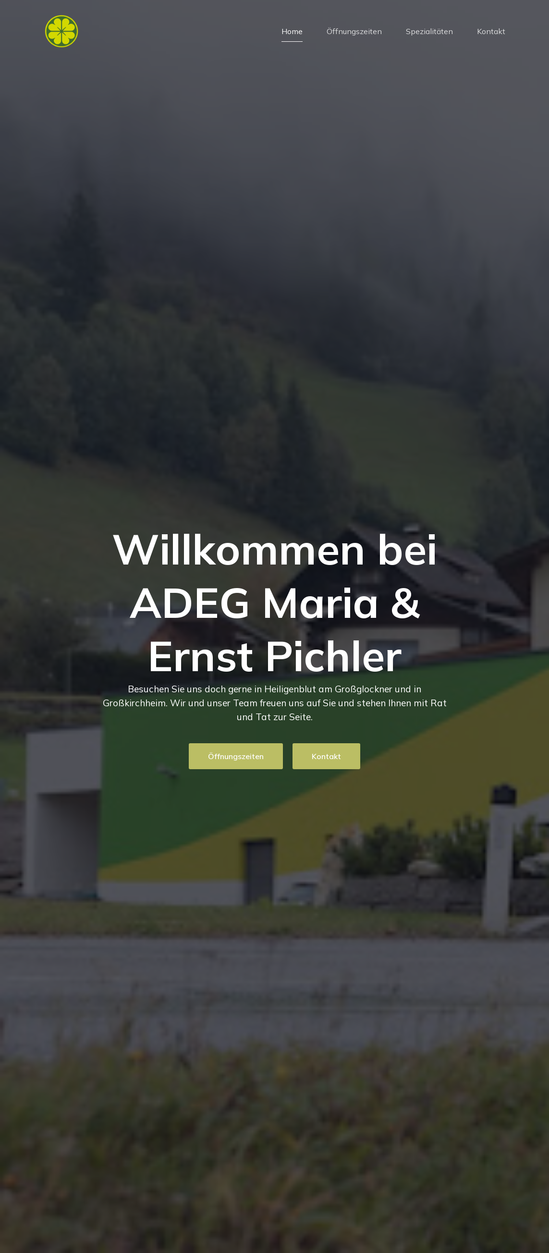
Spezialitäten (429, 31)
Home (292, 31)
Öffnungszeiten (354, 31)
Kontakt (491, 31)
